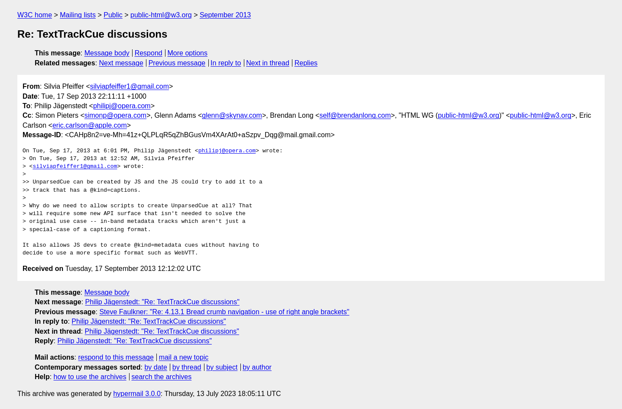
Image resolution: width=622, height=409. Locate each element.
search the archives (162, 376)
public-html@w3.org (161, 15)
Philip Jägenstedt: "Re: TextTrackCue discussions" (162, 302)
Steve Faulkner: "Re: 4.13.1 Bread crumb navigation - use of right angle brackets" (224, 312)
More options (188, 53)
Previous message (177, 63)
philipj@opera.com (122, 105)
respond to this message (115, 357)
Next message (121, 63)
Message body (107, 53)
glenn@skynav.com (232, 115)
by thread (186, 367)
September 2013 (225, 15)
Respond (148, 53)
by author (257, 367)
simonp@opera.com (115, 115)
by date (155, 367)
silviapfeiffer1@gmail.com (129, 86)
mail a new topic (184, 357)
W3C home (34, 15)
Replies (306, 63)
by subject (221, 367)
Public (113, 15)
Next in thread (267, 63)
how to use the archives (90, 376)
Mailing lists (78, 15)
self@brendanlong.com (355, 115)
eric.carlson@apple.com (89, 125)
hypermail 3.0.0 (136, 393)
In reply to (226, 63)
